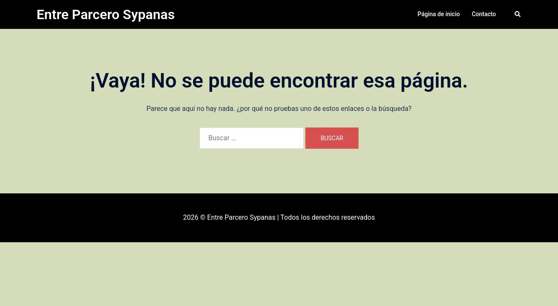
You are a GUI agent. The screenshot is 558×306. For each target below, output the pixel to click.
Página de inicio (439, 14)
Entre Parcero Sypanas (106, 14)
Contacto (484, 14)
